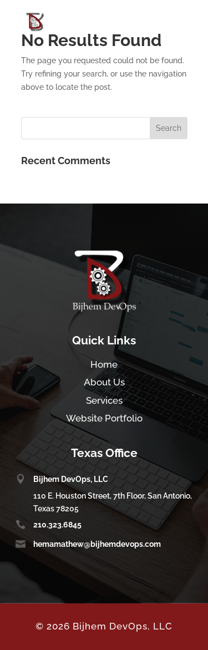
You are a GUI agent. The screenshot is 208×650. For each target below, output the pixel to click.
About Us (104, 382)
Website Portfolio (104, 418)
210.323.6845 (57, 524)
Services (104, 400)
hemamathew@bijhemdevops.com (97, 544)
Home (104, 364)
